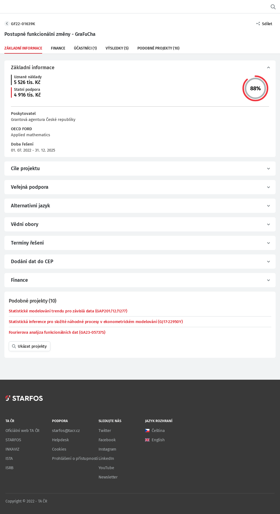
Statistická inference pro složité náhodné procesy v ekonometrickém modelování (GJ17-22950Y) (96, 321)
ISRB (9, 467)
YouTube (106, 467)
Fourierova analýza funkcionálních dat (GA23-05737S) (57, 332)
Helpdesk (60, 439)
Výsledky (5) (117, 48)
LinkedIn (106, 458)
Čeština (158, 430)
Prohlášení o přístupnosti (75, 458)
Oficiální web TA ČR (22, 430)
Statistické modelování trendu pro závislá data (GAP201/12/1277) (68, 311)
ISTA (9, 458)
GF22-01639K (23, 23)
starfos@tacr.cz (66, 430)
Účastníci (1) (85, 48)
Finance (58, 48)
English (158, 439)
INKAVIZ (12, 449)
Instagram (107, 449)
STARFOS (13, 439)
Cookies (59, 449)
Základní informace (23, 48)
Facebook (107, 439)
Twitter (105, 430)
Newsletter (108, 477)
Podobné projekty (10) (158, 48)
